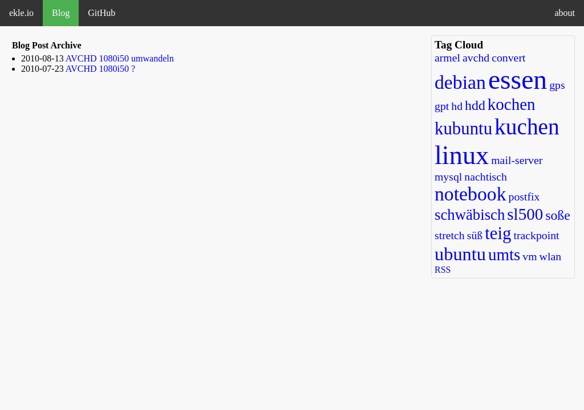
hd (457, 106)
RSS (443, 269)
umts (504, 254)
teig (498, 233)
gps (557, 85)
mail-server (516, 160)
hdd (475, 105)
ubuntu (460, 254)
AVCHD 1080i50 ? (100, 68)
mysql (448, 176)
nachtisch (485, 176)
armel (447, 57)
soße (557, 215)
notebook (470, 193)
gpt (442, 106)
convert (508, 57)
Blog (61, 13)
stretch (450, 235)
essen (517, 80)
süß (474, 235)
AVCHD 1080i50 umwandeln (120, 58)
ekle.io (21, 13)
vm (529, 256)
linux (462, 155)
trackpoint (536, 235)
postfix (524, 196)
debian (460, 82)
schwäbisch (470, 214)
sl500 (525, 214)
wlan (550, 256)
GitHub (101, 13)
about (564, 13)
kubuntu (463, 128)
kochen (512, 104)
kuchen (526, 127)
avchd (476, 57)
